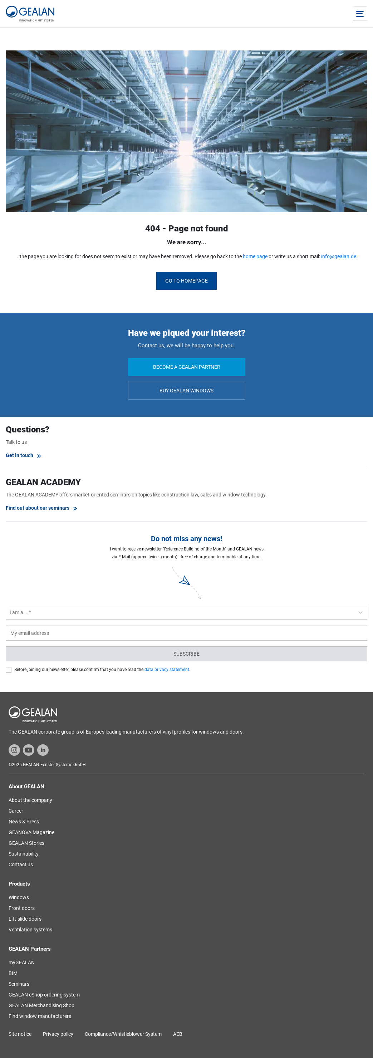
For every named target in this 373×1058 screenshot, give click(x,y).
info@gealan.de (338, 256)
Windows (19, 897)
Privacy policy (58, 1034)
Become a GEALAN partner (186, 367)
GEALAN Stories (26, 843)
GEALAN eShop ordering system (44, 995)
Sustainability (24, 854)
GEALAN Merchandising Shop (41, 1005)
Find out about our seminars (42, 508)
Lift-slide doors (25, 919)
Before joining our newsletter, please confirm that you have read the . (102, 669)
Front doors (22, 908)
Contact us (21, 864)
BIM (13, 973)
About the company (30, 800)
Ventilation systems (30, 929)
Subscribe (186, 654)
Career (16, 811)
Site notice (20, 1034)
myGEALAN (22, 962)
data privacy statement (166, 669)
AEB (177, 1034)
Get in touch (24, 455)
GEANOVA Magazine (31, 832)
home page (255, 256)
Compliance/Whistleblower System (123, 1034)
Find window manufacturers (40, 1016)
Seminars (19, 984)
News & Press (24, 821)
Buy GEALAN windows (186, 390)
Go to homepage (186, 281)
